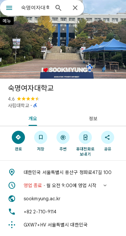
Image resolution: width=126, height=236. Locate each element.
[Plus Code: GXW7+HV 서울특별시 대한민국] (63, 224)
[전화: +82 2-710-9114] (63, 211)
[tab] (31, 118)
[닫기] (75, 8)
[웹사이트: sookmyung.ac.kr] (63, 198)
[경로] (18, 140)
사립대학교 (18, 105)
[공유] (107, 140)
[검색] (58, 8)
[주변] (63, 140)
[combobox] (35, 7)
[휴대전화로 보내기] (85, 143)
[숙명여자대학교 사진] (63, 39)
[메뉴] (9, 8)
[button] (63, 185)
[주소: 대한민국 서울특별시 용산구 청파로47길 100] (63, 172)
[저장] (41, 140)
